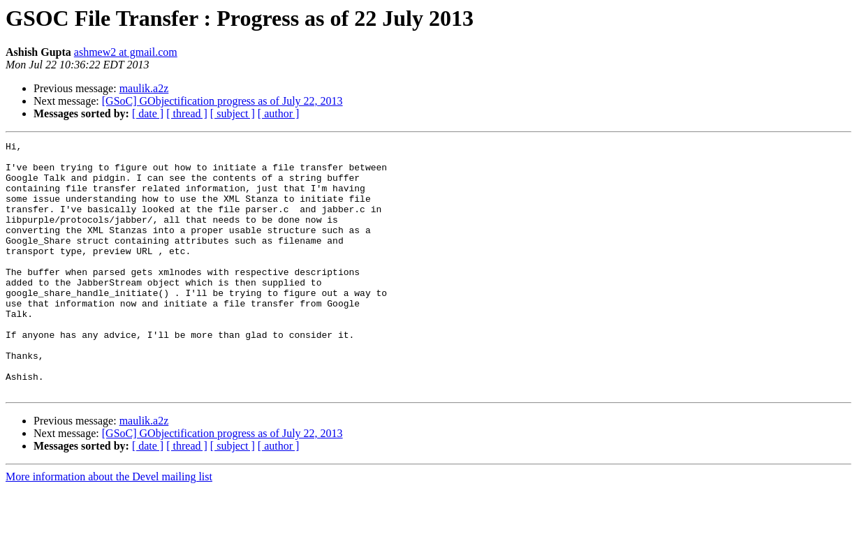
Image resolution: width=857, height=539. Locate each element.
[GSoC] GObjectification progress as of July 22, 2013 (222, 101)
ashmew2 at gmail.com (125, 52)
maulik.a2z (144, 88)
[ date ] (147, 113)
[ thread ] (186, 113)
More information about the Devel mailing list (109, 527)
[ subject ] (232, 113)
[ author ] (279, 113)
